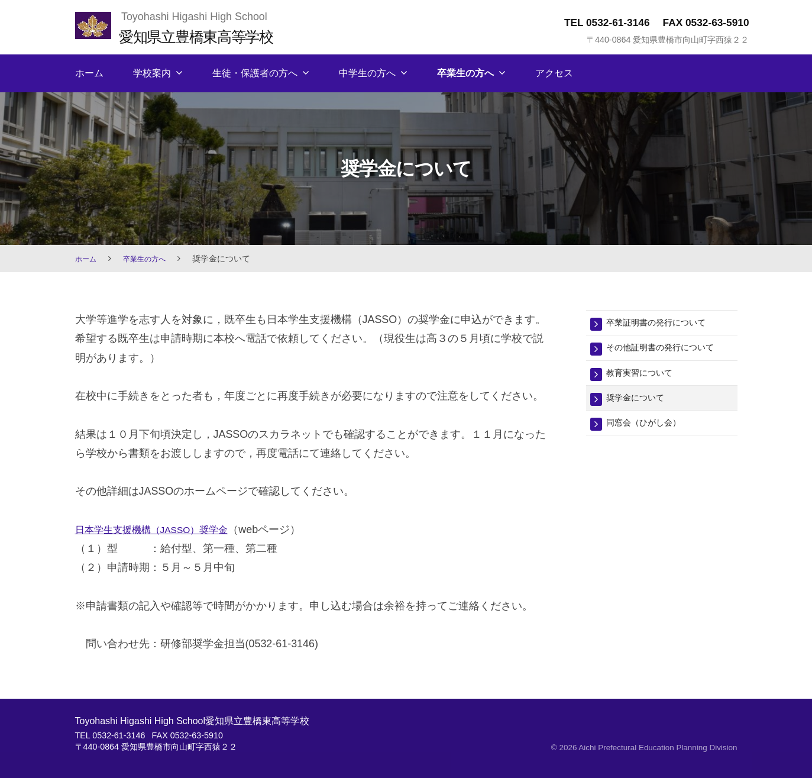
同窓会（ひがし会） (651, 429)
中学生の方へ (367, 73)
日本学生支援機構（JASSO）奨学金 (161, 529)
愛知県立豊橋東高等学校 (208, 36)
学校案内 (152, 73)
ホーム (89, 73)
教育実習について (646, 376)
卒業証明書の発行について (666, 323)
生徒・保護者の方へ (254, 73)
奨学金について (641, 403)
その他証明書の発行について (671, 350)
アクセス (554, 73)
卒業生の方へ (465, 73)
